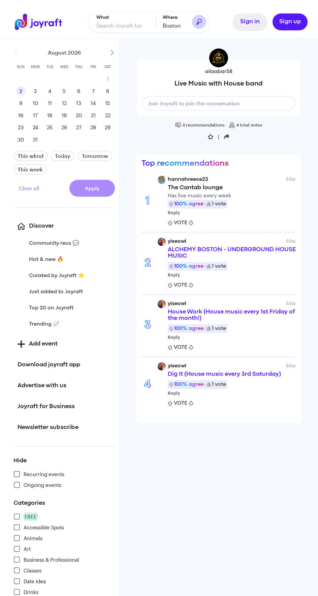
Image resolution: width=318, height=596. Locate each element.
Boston (172, 25)
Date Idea (29, 580)
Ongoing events (37, 484)
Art (22, 548)
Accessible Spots (38, 527)
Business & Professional (46, 559)
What (102, 17)
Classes (27, 570)
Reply (174, 212)
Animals (27, 537)
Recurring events (38, 473)
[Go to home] (38, 21)
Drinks (25, 591)
